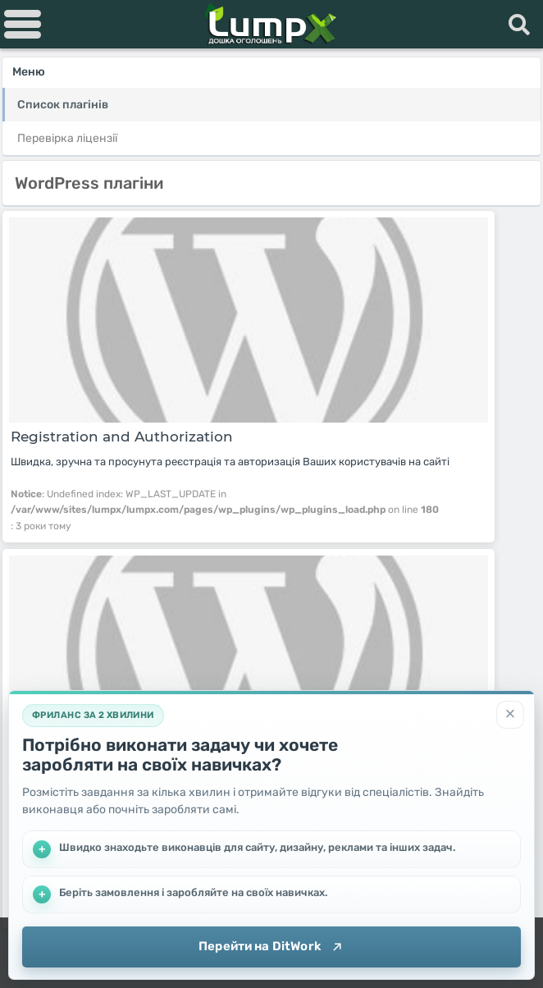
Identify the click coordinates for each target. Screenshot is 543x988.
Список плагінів (62, 105)
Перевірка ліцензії (67, 138)
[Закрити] (510, 715)
